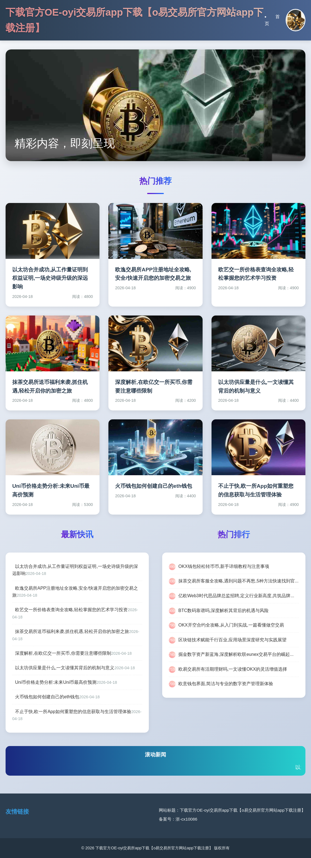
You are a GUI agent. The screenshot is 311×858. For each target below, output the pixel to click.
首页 (272, 20)
